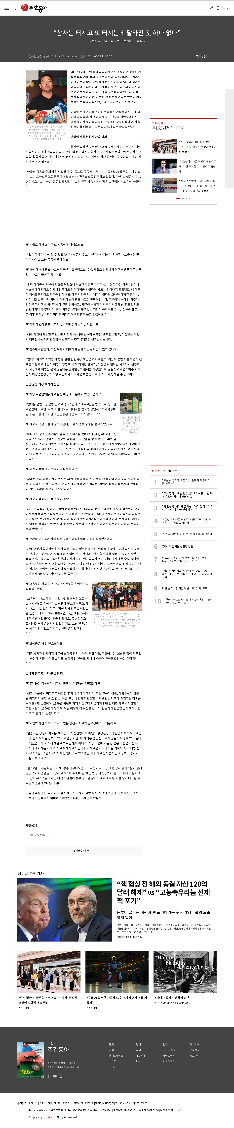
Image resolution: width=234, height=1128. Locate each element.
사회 (111, 1050)
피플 (138, 1061)
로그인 (225, 8)
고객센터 (78, 1103)
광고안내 (195, 1055)
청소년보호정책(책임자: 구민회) (131, 1103)
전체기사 (114, 1067)
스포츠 (113, 1061)
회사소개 (33, 1103)
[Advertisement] (75, 215)
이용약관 (89, 1103)
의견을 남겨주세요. (39, 835)
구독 (181, 128)
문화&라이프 (116, 1055)
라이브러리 (169, 1055)
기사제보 (195, 1044)
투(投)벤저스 (162, 127)
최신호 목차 (169, 1050)
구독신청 (195, 1050)
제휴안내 (67, 1103)
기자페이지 (169, 1061)
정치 (111, 1044)
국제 (138, 1050)
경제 (138, 1044)
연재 (165, 1044)
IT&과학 (140, 1055)
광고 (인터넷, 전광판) (50, 1103)
